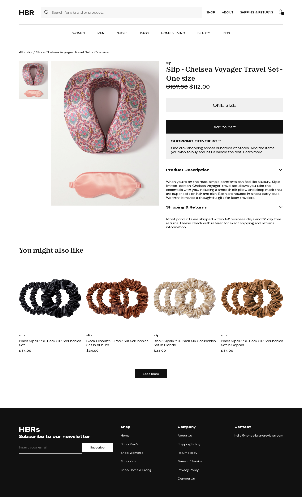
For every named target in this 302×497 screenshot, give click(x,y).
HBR (26, 12)
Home (125, 435)
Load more (151, 373)
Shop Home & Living (136, 470)
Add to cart (224, 127)
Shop (210, 12)
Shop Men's (129, 444)
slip (29, 52)
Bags (144, 33)
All (21, 52)
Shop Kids (128, 461)
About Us (185, 435)
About (227, 12)
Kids (226, 33)
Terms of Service (190, 461)
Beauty (204, 33)
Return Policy (187, 452)
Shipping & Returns (256, 12)
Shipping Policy (189, 444)
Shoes (122, 33)
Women (78, 33)
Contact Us (186, 478)
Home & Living (173, 33)
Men (101, 33)
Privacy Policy (188, 470)
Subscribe (97, 447)
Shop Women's (132, 452)
